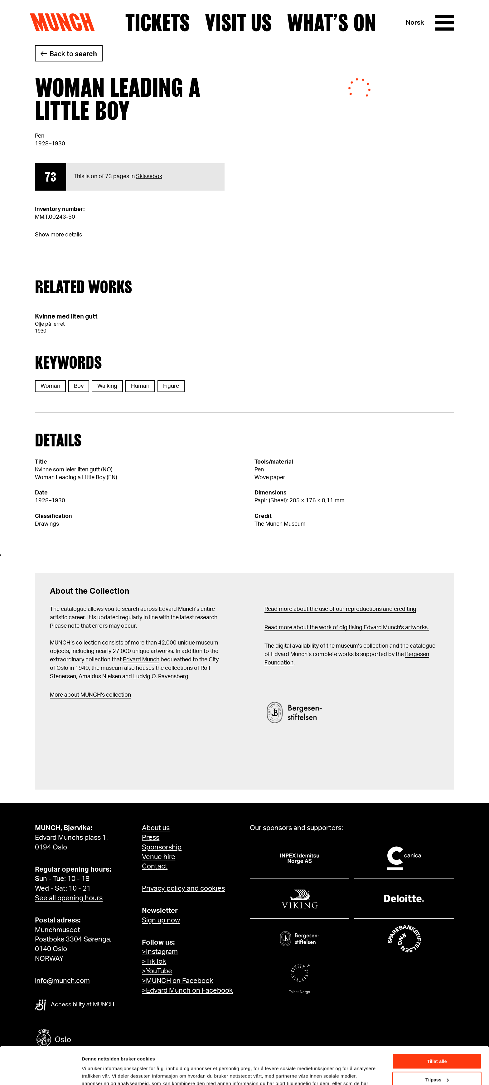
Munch (65, 22)
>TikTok (154, 961)
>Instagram (160, 951)
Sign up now (161, 920)
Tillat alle (437, 1026)
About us (156, 828)
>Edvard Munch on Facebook (187, 990)
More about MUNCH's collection (90, 695)
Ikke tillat (437, 1062)
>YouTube (157, 971)
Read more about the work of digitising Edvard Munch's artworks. (346, 627)
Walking (107, 386)
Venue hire (158, 857)
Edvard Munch (141, 660)
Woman (50, 386)
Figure (171, 386)
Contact (154, 866)
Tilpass (437, 1044)
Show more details (58, 235)
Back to (73, 54)
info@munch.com (62, 980)
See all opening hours (69, 898)
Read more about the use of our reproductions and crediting (340, 609)
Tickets (157, 23)
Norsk (415, 22)
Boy (79, 386)
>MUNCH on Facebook (177, 980)
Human (140, 386)
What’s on (331, 23)
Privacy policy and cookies (183, 888)
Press (150, 837)
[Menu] (444, 23)
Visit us (238, 23)
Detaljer (90, 1072)
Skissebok (149, 176)
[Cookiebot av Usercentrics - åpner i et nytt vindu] (40, 1073)
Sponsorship (162, 847)
